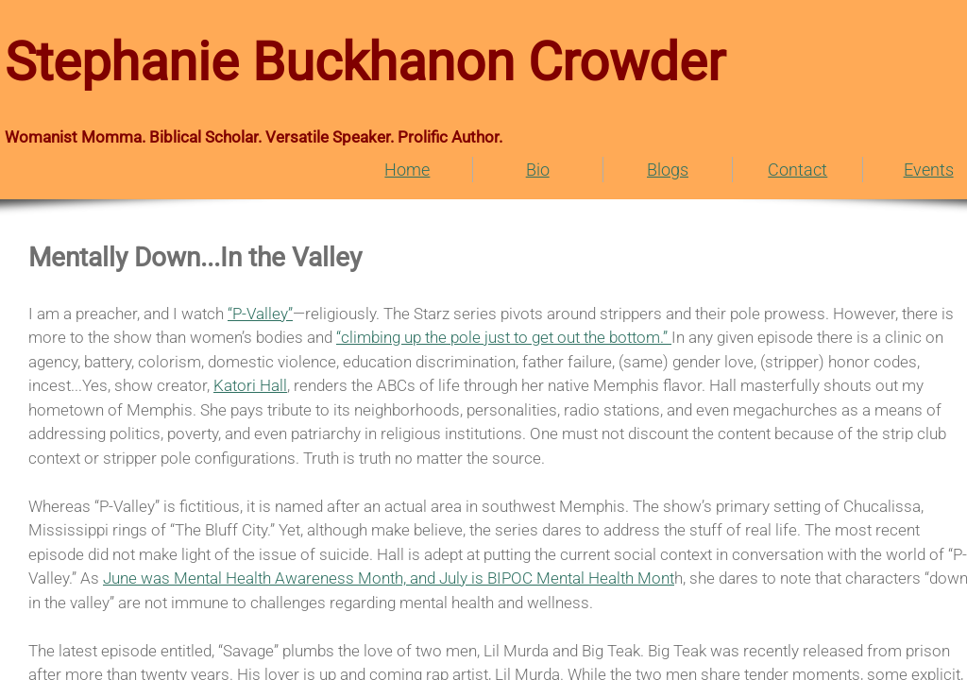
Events (929, 169)
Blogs (667, 169)
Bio (538, 169)
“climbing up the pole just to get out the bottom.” (503, 337)
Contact (797, 169)
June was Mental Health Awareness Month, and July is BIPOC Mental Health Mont (388, 578)
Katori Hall (250, 385)
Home (407, 169)
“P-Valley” (260, 313)
